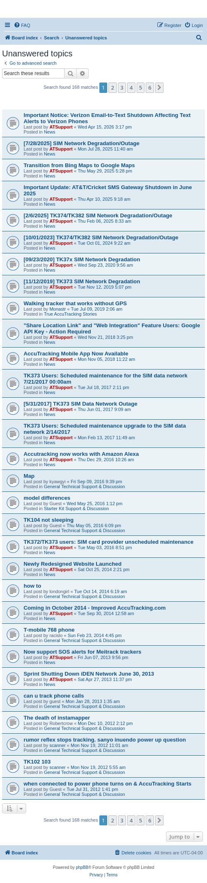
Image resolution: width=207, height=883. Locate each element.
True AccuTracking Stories (70, 313)
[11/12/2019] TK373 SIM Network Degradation (82, 281)
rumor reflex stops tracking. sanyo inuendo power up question (105, 740)
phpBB (82, 867)
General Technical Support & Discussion (84, 486)
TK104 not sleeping (49, 520)
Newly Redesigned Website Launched (72, 564)
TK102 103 (37, 762)
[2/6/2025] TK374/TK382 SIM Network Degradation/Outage (98, 215)
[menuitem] (22, 25)
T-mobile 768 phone (49, 630)
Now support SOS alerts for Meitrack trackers (82, 652)
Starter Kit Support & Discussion (76, 508)
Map (29, 476)
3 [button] (121, 87)
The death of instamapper (57, 718)
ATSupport (60, 126)
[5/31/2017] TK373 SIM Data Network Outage (80, 404)
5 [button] (140, 87)
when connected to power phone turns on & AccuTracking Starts (107, 784)
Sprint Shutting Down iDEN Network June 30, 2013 (89, 674)
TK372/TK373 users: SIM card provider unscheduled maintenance (108, 542)
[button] (159, 87)
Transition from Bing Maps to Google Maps (79, 165)
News (49, 131)
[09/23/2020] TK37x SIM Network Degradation (82, 259)
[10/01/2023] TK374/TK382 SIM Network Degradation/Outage (101, 237)
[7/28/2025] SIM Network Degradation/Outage (82, 143)
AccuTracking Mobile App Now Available (76, 353)
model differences (47, 498)
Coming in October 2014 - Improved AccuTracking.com (95, 608)
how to (32, 586)
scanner (57, 745)
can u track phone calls (54, 696)
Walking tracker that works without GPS (75, 303)
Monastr (57, 308)
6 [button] (149, 87)
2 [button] (112, 87)
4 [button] (131, 87)
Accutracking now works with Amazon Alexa (81, 454)
